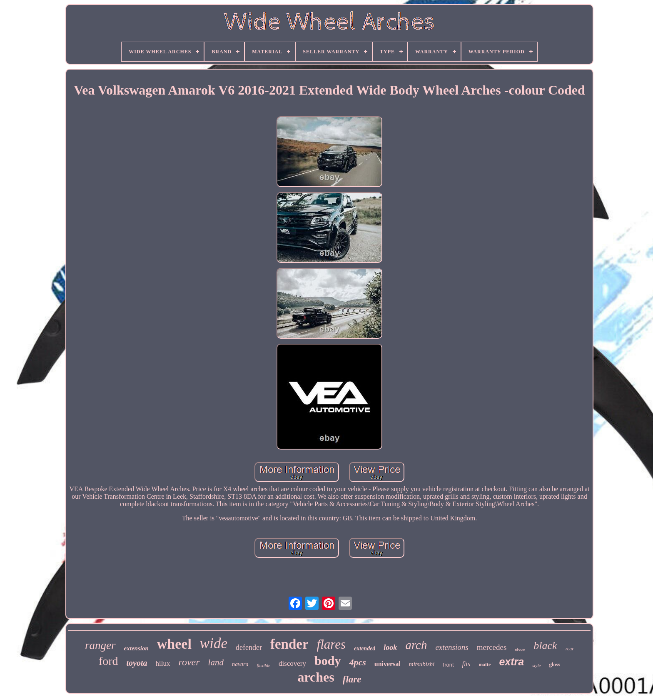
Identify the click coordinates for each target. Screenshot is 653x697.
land (216, 662)
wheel (174, 644)
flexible (263, 665)
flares (331, 644)
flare (352, 679)
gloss (554, 664)
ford (108, 661)
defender (249, 647)
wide (213, 643)
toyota (137, 662)
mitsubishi (422, 664)
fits (466, 663)
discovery (292, 663)
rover (188, 662)
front (448, 665)
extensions (451, 647)
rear (570, 649)
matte (485, 664)
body (327, 660)
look (390, 647)
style (536, 665)
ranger (100, 645)
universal (387, 663)
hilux (163, 663)
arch (416, 645)
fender (289, 644)
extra (511, 661)
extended (364, 648)
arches (315, 677)
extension (136, 648)
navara (240, 664)
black (545, 646)
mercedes (492, 647)
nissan (520, 649)
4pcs (357, 662)
